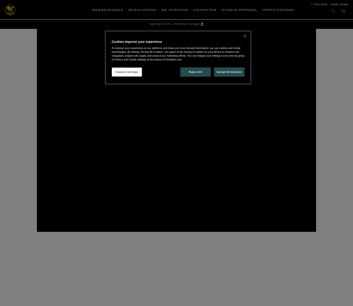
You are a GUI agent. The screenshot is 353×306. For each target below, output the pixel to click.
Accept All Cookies (229, 72)
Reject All (195, 72)
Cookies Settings (126, 72)
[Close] (245, 36)
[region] (178, 58)
